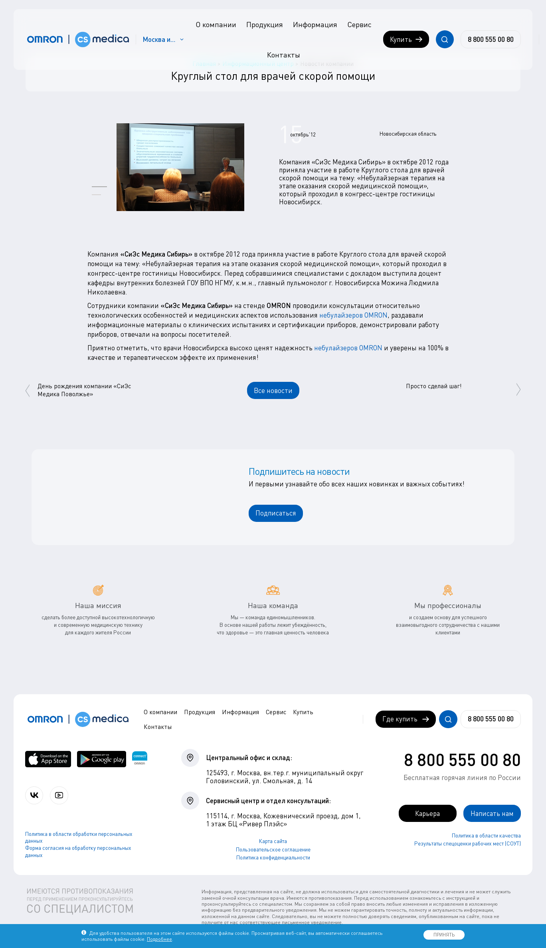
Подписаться (275, 513)
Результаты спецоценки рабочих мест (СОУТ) (467, 843)
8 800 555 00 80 (462, 759)
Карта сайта (273, 841)
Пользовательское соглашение (273, 849)
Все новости (273, 390)
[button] (99, 187)
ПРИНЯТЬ (444, 935)
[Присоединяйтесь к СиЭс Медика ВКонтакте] (34, 795)
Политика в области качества (486, 835)
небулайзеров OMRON (353, 315)
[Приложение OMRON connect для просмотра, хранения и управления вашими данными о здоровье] (139, 759)
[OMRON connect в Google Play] (101, 759)
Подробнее (159, 939)
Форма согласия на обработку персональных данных (78, 851)
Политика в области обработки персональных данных (79, 837)
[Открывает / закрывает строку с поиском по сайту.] (445, 39)
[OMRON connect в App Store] (48, 759)
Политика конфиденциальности (273, 858)
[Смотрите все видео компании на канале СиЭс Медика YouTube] (59, 795)
